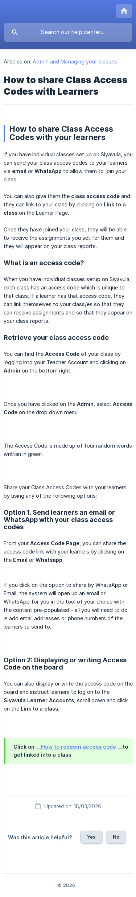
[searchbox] (68, 32)
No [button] (116, 837)
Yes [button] (91, 837)
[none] (124, 11)
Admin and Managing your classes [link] (75, 61)
